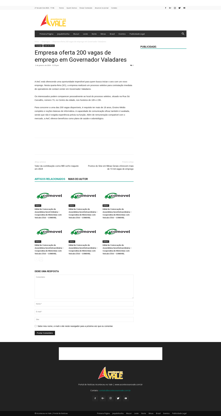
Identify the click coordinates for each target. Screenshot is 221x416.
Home (61, 8)
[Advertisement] (84, 128)
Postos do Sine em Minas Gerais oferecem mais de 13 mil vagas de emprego (111, 167)
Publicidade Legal (137, 34)
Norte (94, 34)
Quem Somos (72, 8)
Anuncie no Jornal (101, 8)
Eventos (122, 34)
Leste (85, 34)
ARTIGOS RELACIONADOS (50, 178)
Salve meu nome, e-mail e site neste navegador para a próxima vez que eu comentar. (75, 326)
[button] (183, 34)
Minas (103, 34)
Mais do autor (78, 178)
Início (37, 41)
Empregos (46, 41)
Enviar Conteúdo (86, 8)
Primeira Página (46, 34)
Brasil (112, 34)
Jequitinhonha (63, 34)
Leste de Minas (49, 46)
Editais (38, 206)
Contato (114, 8)
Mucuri (76, 34)
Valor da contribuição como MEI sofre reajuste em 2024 (57, 167)
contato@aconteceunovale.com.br (115, 390)
